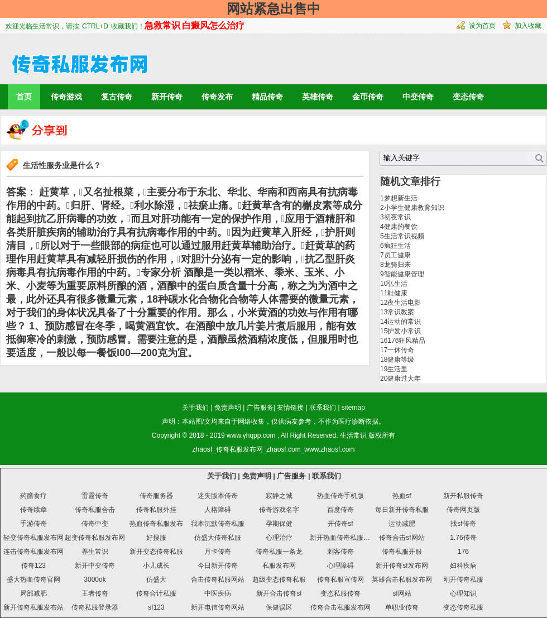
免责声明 (227, 407)
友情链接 (290, 407)
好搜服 (156, 538)
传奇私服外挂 (156, 510)
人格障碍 (217, 510)
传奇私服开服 (402, 551)
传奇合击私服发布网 (340, 607)
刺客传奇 (340, 551)
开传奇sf (340, 524)
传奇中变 (94, 524)
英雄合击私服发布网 (402, 579)
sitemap (353, 407)
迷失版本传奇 (218, 496)
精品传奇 (267, 96)
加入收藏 (528, 26)
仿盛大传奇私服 (217, 538)
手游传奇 (33, 524)
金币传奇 (367, 96)
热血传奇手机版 (340, 496)
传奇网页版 (463, 510)
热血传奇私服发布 (156, 524)
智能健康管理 (404, 274)
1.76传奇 (463, 538)
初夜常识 (397, 217)
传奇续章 (33, 510)
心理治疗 (279, 538)
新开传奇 (167, 96)
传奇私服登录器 (94, 607)
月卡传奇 (217, 551)
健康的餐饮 (401, 227)
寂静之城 (279, 496)
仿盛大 (156, 579)
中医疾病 (217, 593)
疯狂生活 (397, 246)
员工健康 (397, 255)
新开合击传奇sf (278, 593)
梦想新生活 (401, 198)
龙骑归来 (397, 265)
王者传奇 (94, 593)
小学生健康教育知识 (414, 208)
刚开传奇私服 (463, 579)
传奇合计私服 (156, 593)
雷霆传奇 (94, 496)
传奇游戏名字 (279, 510)
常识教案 (400, 312)
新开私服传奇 (463, 496)
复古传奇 (116, 96)
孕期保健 (279, 524)
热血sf (401, 496)
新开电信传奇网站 (217, 607)
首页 (24, 96)
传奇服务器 (156, 496)
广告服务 (260, 407)
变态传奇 (468, 96)
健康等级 (400, 359)
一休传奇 (400, 350)
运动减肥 (401, 524)
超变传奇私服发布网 (95, 538)
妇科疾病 (463, 565)
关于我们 (195, 407)
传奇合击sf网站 (401, 538)
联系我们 (322, 407)
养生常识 (94, 551)
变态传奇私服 (463, 607)
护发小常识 (404, 331)
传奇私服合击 (95, 510)
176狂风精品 (406, 340)
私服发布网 (279, 565)
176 (463, 551)
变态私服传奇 (340, 593)
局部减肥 (33, 593)
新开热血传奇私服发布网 (346, 538)
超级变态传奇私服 (279, 579)
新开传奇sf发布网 (402, 565)
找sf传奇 (463, 524)
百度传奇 (340, 510)
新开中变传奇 (95, 565)
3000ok (94, 579)
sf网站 (401, 593)
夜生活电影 (404, 302)
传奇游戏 (66, 96)
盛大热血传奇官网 (33, 579)
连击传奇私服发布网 (33, 551)
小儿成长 (156, 565)
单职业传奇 (402, 607)
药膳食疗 (33, 496)
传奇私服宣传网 (340, 579)
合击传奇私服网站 (217, 579)
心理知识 (463, 593)
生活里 (397, 369)
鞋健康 (397, 293)
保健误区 (279, 607)
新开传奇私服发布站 (33, 607)
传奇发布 (217, 96)
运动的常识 (404, 321)
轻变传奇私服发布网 (33, 538)
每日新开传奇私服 (402, 510)
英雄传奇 (317, 96)
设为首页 (482, 26)
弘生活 (397, 284)
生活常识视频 (404, 236)
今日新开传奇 (218, 565)
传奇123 (33, 565)
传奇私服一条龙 (279, 551)
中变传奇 (418, 96)
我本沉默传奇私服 (217, 524)
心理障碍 (340, 565)
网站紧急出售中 (273, 8)
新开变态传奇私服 (156, 551)
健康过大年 (404, 378)
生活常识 (353, 435)
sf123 (156, 607)
